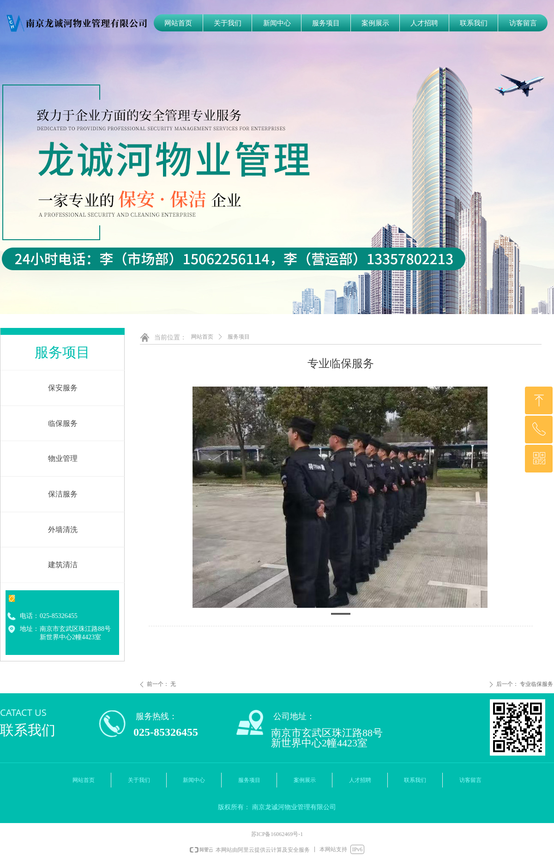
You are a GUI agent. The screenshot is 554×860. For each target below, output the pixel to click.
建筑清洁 (63, 565)
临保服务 (63, 423)
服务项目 (239, 336)
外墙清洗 (63, 529)
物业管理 (63, 458)
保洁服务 (63, 494)
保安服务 (63, 388)
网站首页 (202, 336)
